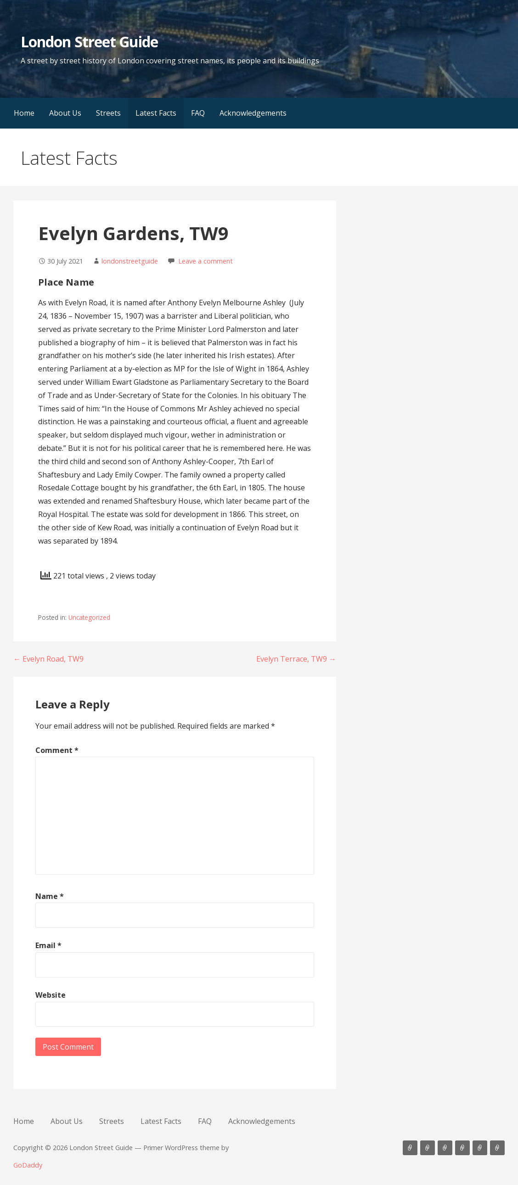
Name (49, 896)
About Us (65, 113)
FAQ (198, 113)
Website (50, 995)
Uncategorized (89, 617)
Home (24, 113)
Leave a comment (205, 261)
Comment (57, 750)
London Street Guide (89, 41)
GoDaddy (27, 1165)
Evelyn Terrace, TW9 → (296, 659)
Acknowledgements (253, 113)
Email (48, 945)
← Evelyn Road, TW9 (48, 659)
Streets (108, 113)
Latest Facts (155, 113)
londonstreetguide (129, 261)
